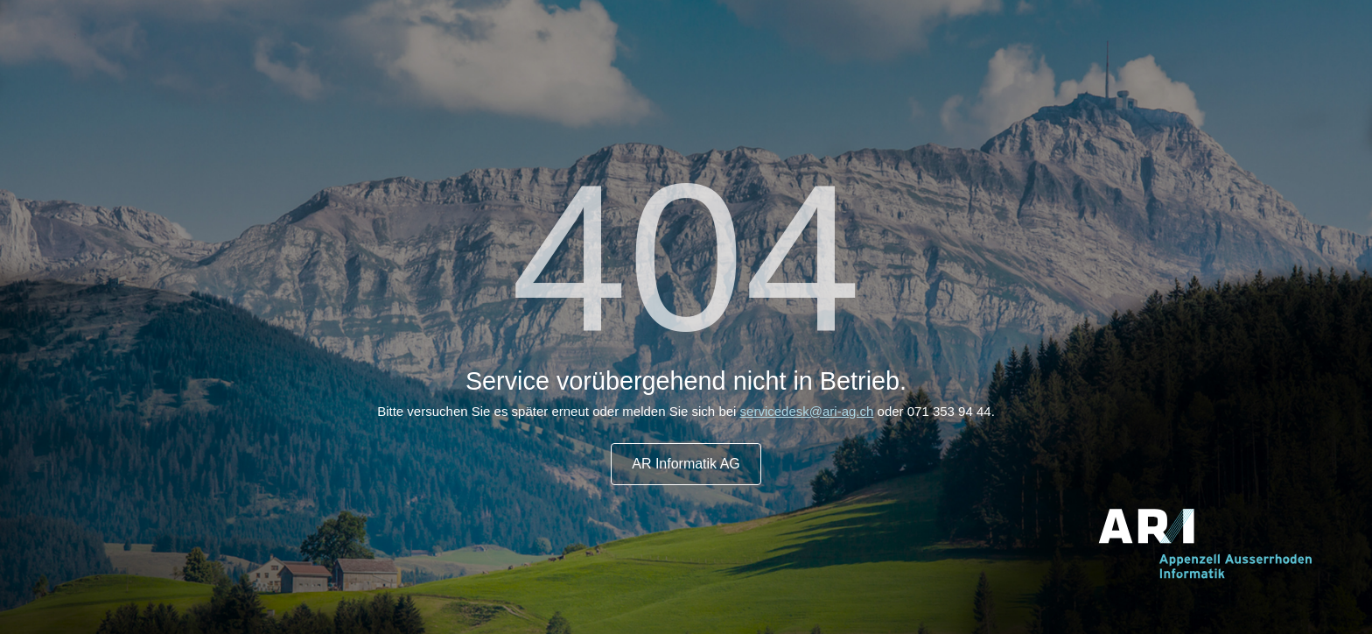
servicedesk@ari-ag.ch (807, 411)
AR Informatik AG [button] (686, 463)
